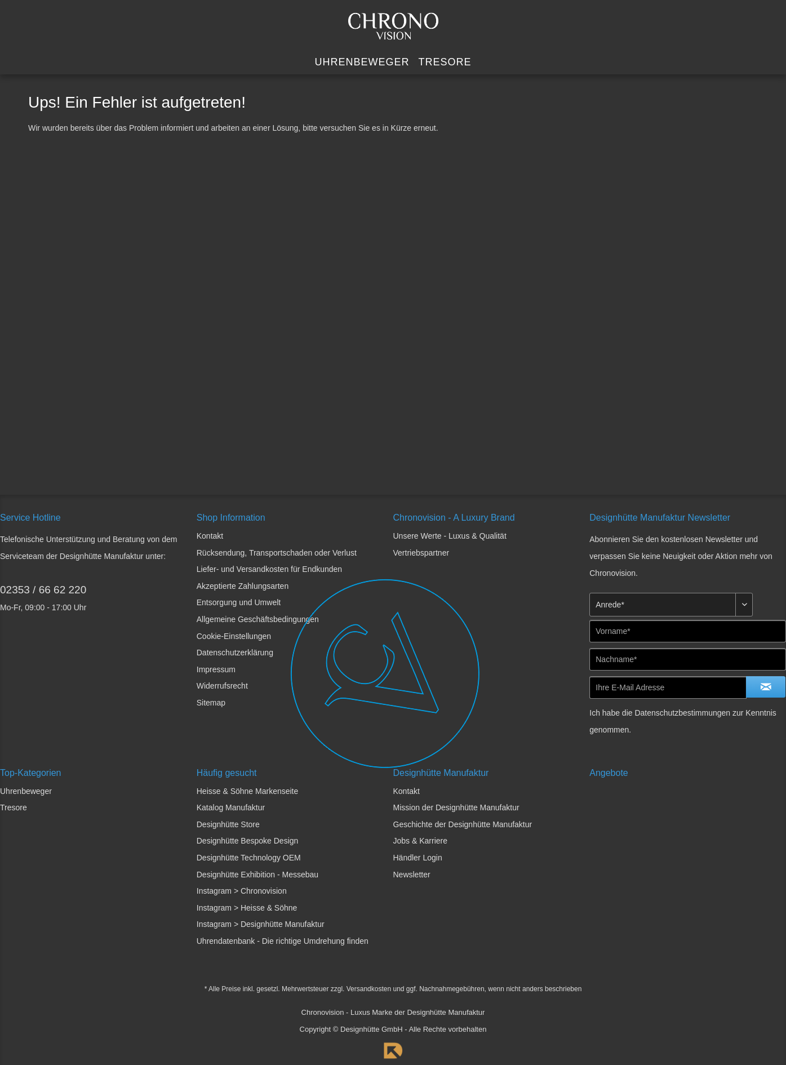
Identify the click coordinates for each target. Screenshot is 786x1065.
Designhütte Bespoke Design (248, 840)
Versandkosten (369, 989)
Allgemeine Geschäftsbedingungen (258, 619)
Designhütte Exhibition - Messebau (257, 874)
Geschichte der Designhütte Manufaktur (462, 824)
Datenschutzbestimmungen (682, 712)
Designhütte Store (228, 824)
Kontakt (210, 535)
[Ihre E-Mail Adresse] (668, 687)
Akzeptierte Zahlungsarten (242, 586)
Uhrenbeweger (26, 791)
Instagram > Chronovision (242, 890)
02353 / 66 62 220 (43, 590)
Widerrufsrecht (222, 685)
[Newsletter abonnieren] (765, 687)
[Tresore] (445, 62)
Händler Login (417, 857)
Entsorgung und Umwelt (239, 602)
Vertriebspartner (421, 552)
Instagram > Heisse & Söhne (247, 907)
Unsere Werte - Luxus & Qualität (450, 535)
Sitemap (211, 702)
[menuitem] (362, 62)
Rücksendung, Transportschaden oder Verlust (277, 552)
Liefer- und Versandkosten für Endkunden (269, 569)
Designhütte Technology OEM (249, 857)
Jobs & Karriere (420, 840)
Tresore (13, 807)
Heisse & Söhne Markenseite (248, 791)
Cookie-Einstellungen (234, 636)
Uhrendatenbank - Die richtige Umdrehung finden (282, 941)
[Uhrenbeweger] (362, 62)
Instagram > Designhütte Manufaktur (261, 924)
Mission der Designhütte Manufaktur (456, 807)
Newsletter (411, 874)
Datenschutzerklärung (235, 652)
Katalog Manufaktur (231, 807)
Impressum (216, 669)
